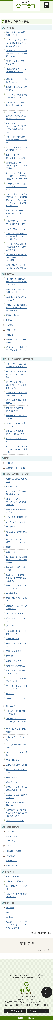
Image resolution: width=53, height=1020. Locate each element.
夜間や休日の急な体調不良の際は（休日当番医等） (16, 374)
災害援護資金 (11, 777)
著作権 (40, 975)
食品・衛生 (10, 902)
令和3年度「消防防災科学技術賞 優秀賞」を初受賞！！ (16, 140)
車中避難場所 (11, 593)
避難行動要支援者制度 (15, 666)
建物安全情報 (11, 836)
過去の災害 (11, 706)
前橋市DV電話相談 (14, 876)
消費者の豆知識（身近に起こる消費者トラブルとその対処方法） (16, 236)
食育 (8, 912)
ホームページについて (19, 975)
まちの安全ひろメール (15, 613)
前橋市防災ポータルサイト (19, 474)
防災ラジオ (11, 626)
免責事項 (16, 977)
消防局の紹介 (11, 861)
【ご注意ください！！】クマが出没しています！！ (16, 72)
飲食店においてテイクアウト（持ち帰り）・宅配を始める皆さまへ (16, 925)
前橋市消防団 (11, 865)
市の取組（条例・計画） (16, 468)
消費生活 (9, 274)
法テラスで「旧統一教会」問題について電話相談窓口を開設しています (16, 176)
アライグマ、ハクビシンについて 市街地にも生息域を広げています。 (16, 116)
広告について (43, 950)
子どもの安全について (15, 229)
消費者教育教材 (12, 315)
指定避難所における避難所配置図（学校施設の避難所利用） (16, 560)
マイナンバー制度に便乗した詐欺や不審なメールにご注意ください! (16, 43)
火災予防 (10, 846)
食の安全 (10, 908)
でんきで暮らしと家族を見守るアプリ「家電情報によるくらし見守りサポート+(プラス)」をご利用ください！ (16, 200)
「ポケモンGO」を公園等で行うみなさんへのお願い (16, 187)
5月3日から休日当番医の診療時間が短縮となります (16, 105)
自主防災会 (10, 656)
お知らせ (9, 27)
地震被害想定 (11, 527)
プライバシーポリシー (30, 977)
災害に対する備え (13, 651)
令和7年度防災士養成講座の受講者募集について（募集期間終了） (16, 813)
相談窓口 (10, 325)
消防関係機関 (11, 856)
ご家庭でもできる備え (15, 661)
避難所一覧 (10, 552)
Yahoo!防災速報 (12, 639)
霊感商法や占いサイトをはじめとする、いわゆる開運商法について (16, 166)
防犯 (6, 458)
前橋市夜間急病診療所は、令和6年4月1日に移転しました (16, 385)
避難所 (9, 547)
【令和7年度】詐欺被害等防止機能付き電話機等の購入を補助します (16, 282)
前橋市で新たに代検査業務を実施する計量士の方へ (16, 213)
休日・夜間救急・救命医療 (18, 359)
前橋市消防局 (11, 826)
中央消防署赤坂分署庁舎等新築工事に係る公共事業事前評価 (16, 247)
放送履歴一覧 (11, 486)
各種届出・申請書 (13, 851)
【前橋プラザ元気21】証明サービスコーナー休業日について (16, 53)
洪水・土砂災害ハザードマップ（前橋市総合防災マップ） (16, 502)
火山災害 (10, 694)
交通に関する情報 (13, 760)
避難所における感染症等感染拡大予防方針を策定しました (16, 578)
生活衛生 (10, 917)
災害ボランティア (13, 782)
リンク (33, 975)
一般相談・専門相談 (14, 881)
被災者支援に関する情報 (16, 765)
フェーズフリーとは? (15, 821)
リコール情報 (12, 330)
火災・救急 (10, 841)
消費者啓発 (10, 335)
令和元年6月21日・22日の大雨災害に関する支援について (16, 721)
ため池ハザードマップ (15, 522)
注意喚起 (10, 320)
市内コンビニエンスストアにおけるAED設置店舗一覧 (16, 449)
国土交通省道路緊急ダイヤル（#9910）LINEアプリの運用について (16, 257)
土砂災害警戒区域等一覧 (16, 517)
